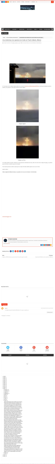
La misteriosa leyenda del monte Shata (10, 418)
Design (40, 29)
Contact (18, 1)
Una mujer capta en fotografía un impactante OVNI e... (13, 435)
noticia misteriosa (25, 42)
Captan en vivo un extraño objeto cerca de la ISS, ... (12, 451)
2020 (4, 382)
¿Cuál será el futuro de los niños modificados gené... (13, 404)
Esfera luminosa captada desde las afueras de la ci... (13, 417)
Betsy (6, 308)
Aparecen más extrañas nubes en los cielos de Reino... (13, 423)
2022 (4, 380)
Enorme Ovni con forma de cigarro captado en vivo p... (13, 416)
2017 (4, 386)
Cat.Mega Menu (47, 29)
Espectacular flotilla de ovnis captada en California (12, 429)
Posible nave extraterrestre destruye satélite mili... (12, 445)
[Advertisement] (27, 19)
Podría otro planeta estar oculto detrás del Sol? (12, 446)
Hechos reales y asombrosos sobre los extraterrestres (13, 410)
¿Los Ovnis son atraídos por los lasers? (11, 434)
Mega (35, 29)
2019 (4, 383)
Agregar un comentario (6, 315)
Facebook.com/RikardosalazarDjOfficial (32, 86)
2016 (4, 387)
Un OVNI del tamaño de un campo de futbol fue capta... (13, 450)
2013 (4, 456)
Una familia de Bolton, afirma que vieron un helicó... (12, 412)
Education (29, 29)
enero (5, 453)
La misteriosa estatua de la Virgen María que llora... (12, 424)
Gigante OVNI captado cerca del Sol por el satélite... (12, 440)
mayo (5, 398)
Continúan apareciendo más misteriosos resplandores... (13, 421)
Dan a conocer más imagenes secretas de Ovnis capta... (13, 442)
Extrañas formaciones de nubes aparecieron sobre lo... (13, 439)
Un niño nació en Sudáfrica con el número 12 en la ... (13, 405)
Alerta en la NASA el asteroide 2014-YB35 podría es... (13, 411)
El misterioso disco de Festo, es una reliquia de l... (12, 436)
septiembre (6, 393)
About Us (14, 1)
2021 (4, 381)
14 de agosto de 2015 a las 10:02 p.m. (47, 308)
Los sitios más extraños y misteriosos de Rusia (12, 433)
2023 (4, 378)
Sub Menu (14, 29)
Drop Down (27, 1)
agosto (5, 394)
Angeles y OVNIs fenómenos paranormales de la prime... (13, 427)
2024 (4, 377)
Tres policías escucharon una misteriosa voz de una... (13, 430)
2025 (4, 376)
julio (5, 395)
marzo (5, 400)
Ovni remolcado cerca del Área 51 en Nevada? (12, 409)
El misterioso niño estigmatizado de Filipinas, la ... (12, 415)
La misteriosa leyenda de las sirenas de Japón (12, 447)
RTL (36, 1)
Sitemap (22, 1)
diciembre (6, 389)
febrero (5, 452)
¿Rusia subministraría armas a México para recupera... (13, 401)
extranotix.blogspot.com (6, 216)
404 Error (33, 1)
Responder (50, 312)
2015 (4, 388)
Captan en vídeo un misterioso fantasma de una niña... (13, 407)
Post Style (7, 29)
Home (11, 1)
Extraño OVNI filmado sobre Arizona (10, 444)
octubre (5, 392)
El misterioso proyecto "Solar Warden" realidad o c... (13, 441)
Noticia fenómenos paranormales (12, 37)
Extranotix (8, 243)
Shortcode (21, 29)
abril (5, 399)
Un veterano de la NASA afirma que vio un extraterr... (13, 406)
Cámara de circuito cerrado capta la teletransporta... (13, 422)
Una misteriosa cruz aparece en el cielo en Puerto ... (13, 428)
